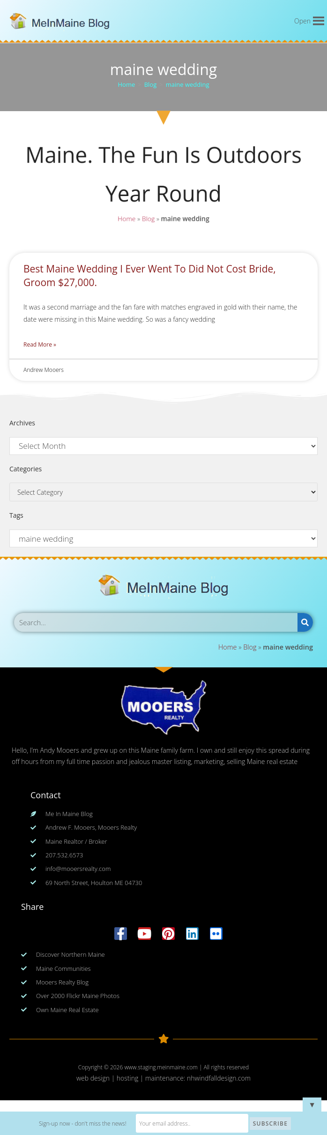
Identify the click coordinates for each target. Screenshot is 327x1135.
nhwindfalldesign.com (219, 1078)
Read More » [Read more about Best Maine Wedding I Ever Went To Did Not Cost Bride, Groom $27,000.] (39, 344)
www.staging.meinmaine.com (161, 1067)
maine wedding (187, 84)
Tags (16, 515)
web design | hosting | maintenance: (131, 1078)
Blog (148, 218)
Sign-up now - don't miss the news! (82, 1123)
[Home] (126, 84)
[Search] (305, 622)
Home (126, 218)
